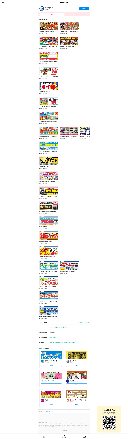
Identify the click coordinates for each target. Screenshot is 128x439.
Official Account (83, 322)
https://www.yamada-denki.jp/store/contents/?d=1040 (62, 342)
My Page (84, 437)
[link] (41, 8)
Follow (84, 9)
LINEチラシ (64, 2)
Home (43, 437)
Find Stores (64, 437)
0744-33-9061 (52, 337)
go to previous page (3, 2)
